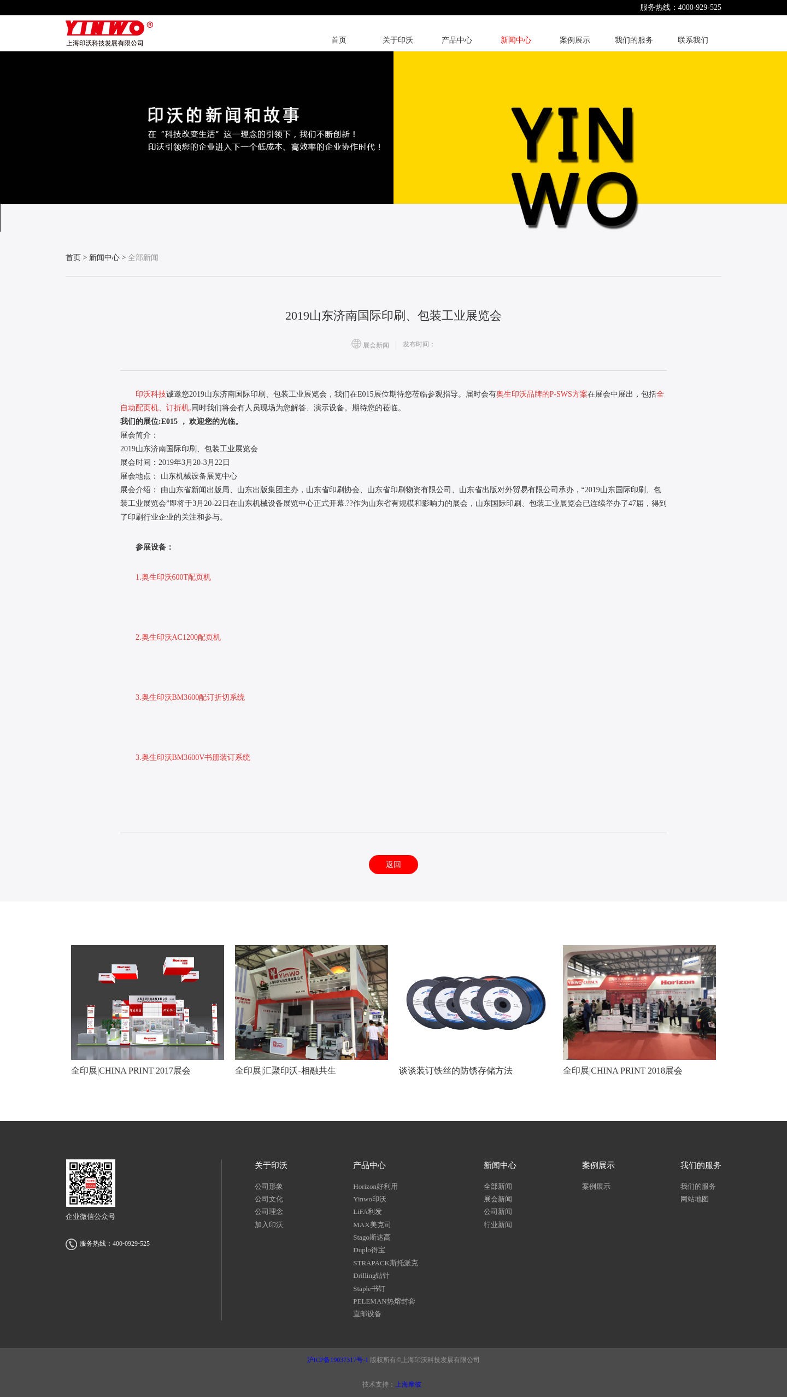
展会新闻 (498, 1199)
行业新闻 (498, 1225)
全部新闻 (498, 1186)
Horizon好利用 (375, 1186)
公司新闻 (498, 1211)
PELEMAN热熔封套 (384, 1301)
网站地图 (694, 1199)
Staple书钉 (369, 1288)
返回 (393, 864)
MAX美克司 (372, 1225)
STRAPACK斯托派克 (385, 1263)
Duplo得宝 (369, 1250)
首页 (73, 258)
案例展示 (596, 1186)
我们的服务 (698, 1186)
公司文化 (269, 1199)
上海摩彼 (408, 1384)
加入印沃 (269, 1225)
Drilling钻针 (371, 1275)
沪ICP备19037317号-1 (339, 1360)
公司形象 (269, 1186)
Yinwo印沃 (369, 1199)
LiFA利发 (367, 1211)
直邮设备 (367, 1314)
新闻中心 (104, 258)
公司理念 (269, 1211)
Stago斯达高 (372, 1237)
